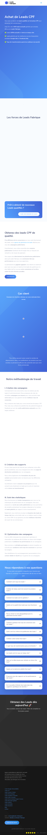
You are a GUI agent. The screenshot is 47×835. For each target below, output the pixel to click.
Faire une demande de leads (28, 214)
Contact (6, 809)
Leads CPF (7, 790)
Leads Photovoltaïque (10, 794)
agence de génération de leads (23, 242)
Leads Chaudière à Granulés (11, 795)
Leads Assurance (8, 805)
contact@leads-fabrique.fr (15, 816)
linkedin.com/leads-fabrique (17, 817)
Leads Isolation (8, 802)
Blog (6, 807)
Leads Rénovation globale (11, 800)
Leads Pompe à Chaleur (10, 792)
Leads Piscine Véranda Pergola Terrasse (14, 799)
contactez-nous (12, 822)
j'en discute (10, 276)
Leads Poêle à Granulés (10, 797)
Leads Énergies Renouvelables (12, 789)
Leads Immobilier (9, 804)
